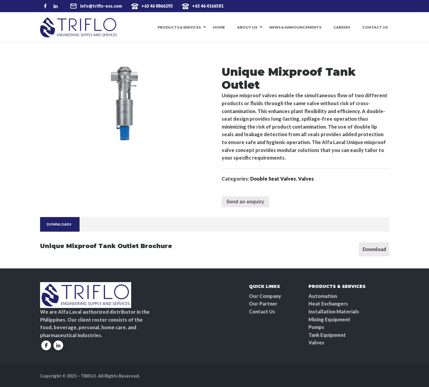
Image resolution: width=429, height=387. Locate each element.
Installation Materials (333, 311)
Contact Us (375, 27)
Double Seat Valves (273, 178)
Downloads (59, 224)
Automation (322, 296)
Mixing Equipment (329, 319)
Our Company (265, 296)
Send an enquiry (245, 201)
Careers (341, 27)
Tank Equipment (327, 335)
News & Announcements (295, 27)
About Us (247, 27)
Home (219, 27)
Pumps (316, 327)
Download (374, 249)
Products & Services (179, 27)
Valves (306, 178)
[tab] (59, 224)
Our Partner (263, 303)
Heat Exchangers (328, 303)
